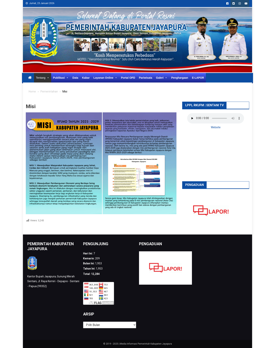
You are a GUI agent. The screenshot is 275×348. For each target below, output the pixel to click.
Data (75, 77)
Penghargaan (179, 77)
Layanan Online (105, 77)
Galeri (161, 77)
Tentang (42, 77)
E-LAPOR (198, 77)
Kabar (86, 77)
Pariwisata (145, 77)
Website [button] (216, 127)
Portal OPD (128, 77)
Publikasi (61, 77)
